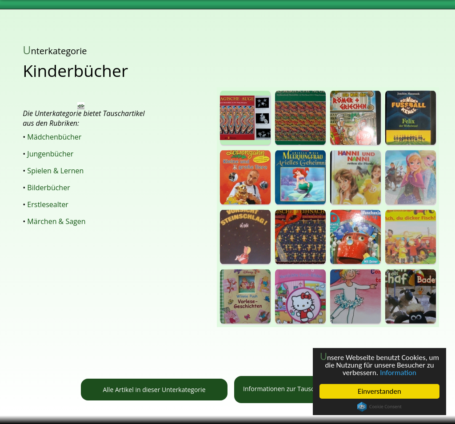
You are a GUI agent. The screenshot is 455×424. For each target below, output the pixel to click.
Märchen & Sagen (56, 221)
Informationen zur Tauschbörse (307, 389)
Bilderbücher (48, 187)
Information (398, 372)
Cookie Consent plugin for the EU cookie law (379, 407)
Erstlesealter (47, 204)
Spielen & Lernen (55, 171)
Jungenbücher (50, 154)
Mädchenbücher (54, 137)
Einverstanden (379, 391)
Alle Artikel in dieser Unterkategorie (154, 389)
